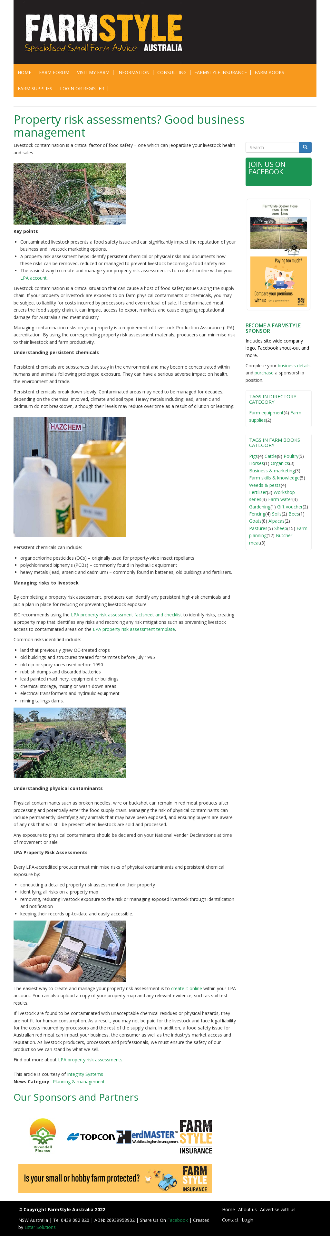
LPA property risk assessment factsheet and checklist (126, 615)
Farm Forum (54, 72)
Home (24, 72)
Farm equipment (266, 413)
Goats (255, 521)
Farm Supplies (35, 88)
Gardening (259, 507)
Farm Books (269, 72)
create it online (186, 988)
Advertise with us (278, 1209)
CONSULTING (172, 72)
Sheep (280, 528)
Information (133, 72)
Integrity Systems (85, 1074)
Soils (277, 514)
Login (247, 1220)
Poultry (291, 456)
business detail (293, 365)
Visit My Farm (93, 72)
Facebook (178, 1220)
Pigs (253, 456)
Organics (280, 463)
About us (247, 1209)
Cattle (271, 456)
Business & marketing (272, 471)
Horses (256, 463)
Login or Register (82, 88)
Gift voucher (290, 507)
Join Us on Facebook (267, 168)
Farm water (280, 499)
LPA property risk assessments (90, 1060)
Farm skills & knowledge (274, 478)
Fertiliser (258, 492)
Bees (293, 514)
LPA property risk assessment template (134, 629)
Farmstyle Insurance (220, 72)
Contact (230, 1220)
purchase (264, 373)
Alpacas (276, 521)
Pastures (258, 528)
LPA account (33, 278)
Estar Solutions (40, 1227)
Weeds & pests (265, 485)
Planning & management (79, 1081)
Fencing (257, 514)
